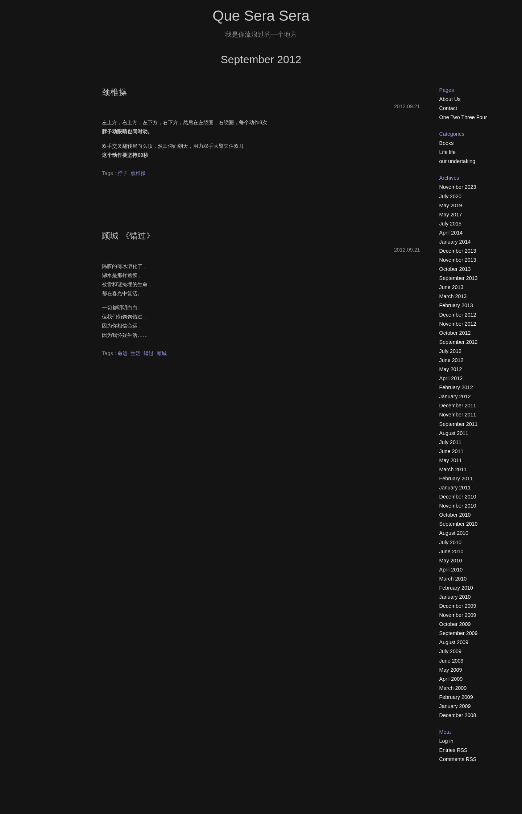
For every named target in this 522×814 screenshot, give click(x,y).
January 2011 (455, 488)
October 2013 (455, 269)
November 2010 (457, 506)
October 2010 (455, 515)
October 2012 (455, 333)
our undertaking (457, 161)
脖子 (122, 173)
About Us (450, 99)
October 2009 (455, 624)
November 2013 (457, 260)
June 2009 (451, 661)
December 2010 (457, 497)
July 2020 (450, 196)
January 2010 (455, 597)
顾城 (162, 353)
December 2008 (457, 715)
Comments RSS (458, 759)
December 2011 (457, 405)
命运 (122, 353)
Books (446, 143)
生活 (135, 353)
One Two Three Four (463, 117)
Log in (446, 741)
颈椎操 (114, 92)
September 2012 (458, 342)
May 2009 (450, 670)
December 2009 (457, 606)
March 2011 (453, 469)
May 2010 (450, 560)
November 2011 (457, 415)
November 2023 (457, 187)
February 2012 (456, 387)
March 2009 (453, 688)
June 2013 (451, 287)
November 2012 (457, 324)
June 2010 (451, 551)
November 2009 (457, 615)
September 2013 (458, 278)
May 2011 (450, 460)
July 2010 (450, 542)
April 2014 (451, 233)
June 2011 (451, 451)
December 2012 (457, 315)
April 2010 (451, 570)
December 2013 (457, 251)
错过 (149, 353)
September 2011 (458, 424)
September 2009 (458, 633)
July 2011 (450, 442)
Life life (447, 152)
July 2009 (450, 651)
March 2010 (453, 579)
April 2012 (451, 378)
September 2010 (458, 524)
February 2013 (456, 305)
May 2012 (450, 369)
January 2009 (455, 706)
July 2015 (450, 224)
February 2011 (456, 478)
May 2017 (450, 214)
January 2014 (455, 242)
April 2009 (451, 679)
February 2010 (456, 588)
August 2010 (453, 533)
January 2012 (455, 396)
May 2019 (450, 205)
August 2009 (453, 642)
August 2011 (453, 433)
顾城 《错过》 (128, 235)
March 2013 (453, 296)
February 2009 (456, 697)
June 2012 (451, 360)
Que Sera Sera (261, 16)
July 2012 (450, 351)
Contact (448, 108)
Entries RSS (453, 750)
